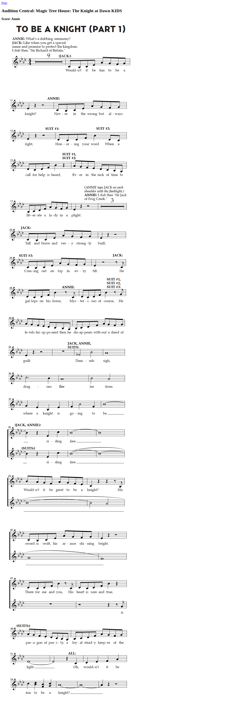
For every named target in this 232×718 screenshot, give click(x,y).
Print (4, 3)
